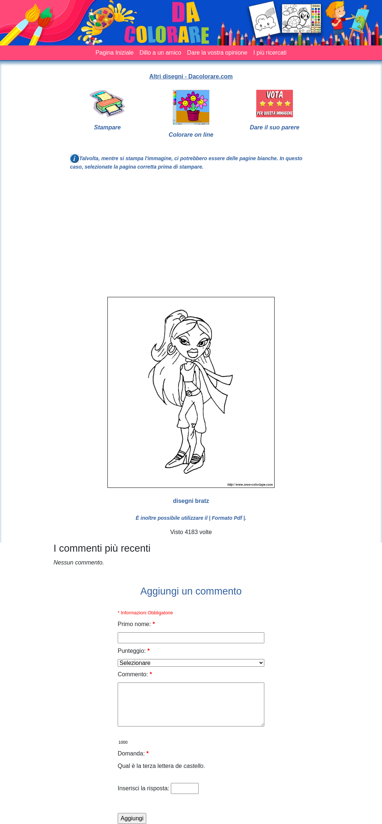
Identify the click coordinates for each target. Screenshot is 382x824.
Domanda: (133, 753)
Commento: (135, 674)
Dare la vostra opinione (217, 52)
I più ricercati (270, 52)
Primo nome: (136, 624)
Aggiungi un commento (191, 591)
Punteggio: (134, 651)
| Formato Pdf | (227, 518)
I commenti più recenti (102, 548)
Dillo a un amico (160, 52)
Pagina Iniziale (114, 52)
